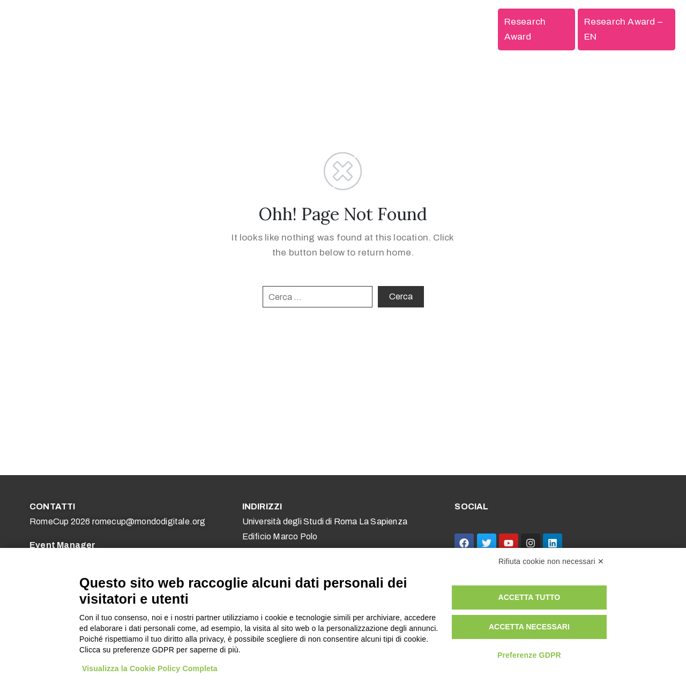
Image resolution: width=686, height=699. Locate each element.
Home (164, 29)
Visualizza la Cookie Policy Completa (150, 668)
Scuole (281, 29)
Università (330, 29)
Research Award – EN (623, 29)
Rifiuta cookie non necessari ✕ (551, 561)
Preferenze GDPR (529, 655)
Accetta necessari (529, 626)
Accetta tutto (529, 597)
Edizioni (471, 29)
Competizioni (221, 29)
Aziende (381, 29)
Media (424, 29)
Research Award (525, 29)
